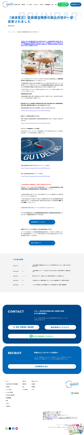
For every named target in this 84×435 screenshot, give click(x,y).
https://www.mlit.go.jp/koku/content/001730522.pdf (35, 176)
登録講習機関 (47, 4)
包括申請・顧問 (17, 4)
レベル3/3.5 (35, 4)
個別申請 (23, 4)
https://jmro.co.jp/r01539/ (52, 416)
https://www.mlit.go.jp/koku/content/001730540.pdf (35, 123)
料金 (56, 4)
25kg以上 (42, 4)
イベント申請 (28, 4)
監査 (52, 4)
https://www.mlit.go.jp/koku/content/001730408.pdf (35, 110)
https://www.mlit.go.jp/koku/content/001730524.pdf (35, 168)
